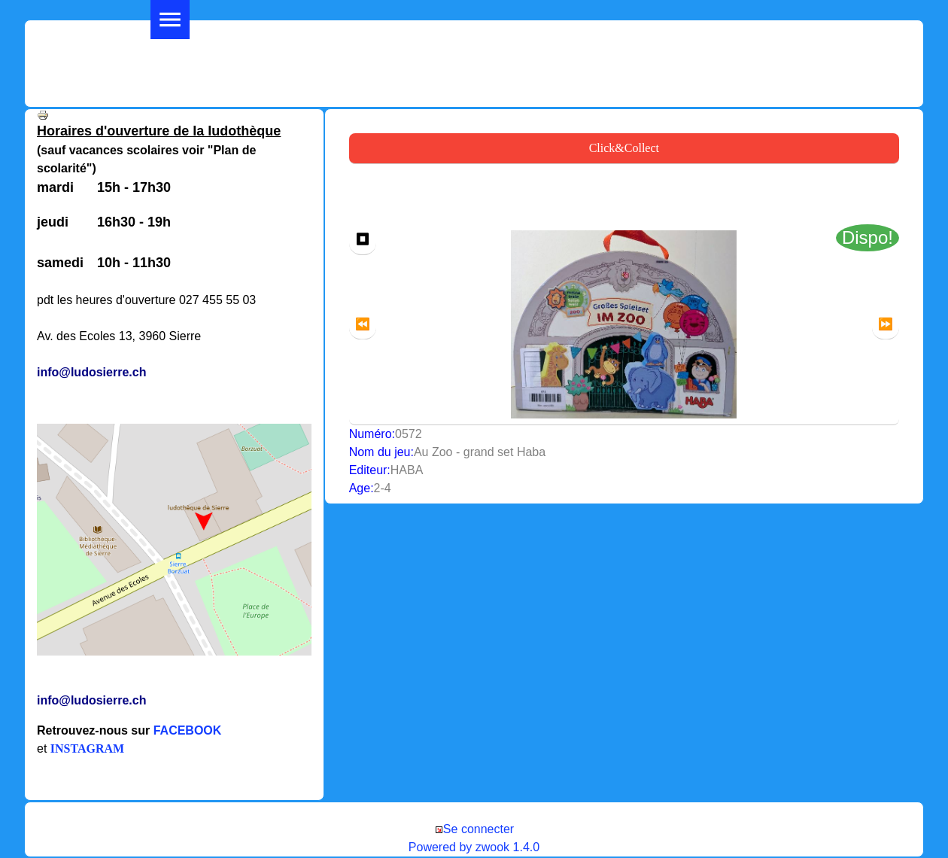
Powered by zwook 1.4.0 (474, 847)
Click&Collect (624, 147)
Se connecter (474, 829)
